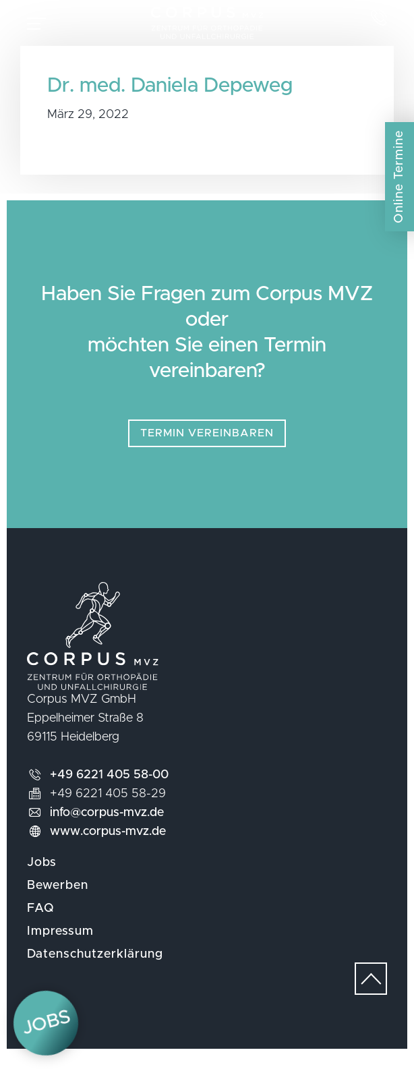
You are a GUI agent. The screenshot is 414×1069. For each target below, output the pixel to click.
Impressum (60, 945)
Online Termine (399, 176)
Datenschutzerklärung (95, 968)
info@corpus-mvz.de (107, 826)
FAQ (41, 922)
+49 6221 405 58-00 (109, 788)
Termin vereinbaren (207, 446)
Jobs (42, 876)
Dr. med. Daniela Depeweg (170, 99)
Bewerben (57, 899)
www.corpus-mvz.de (108, 845)
